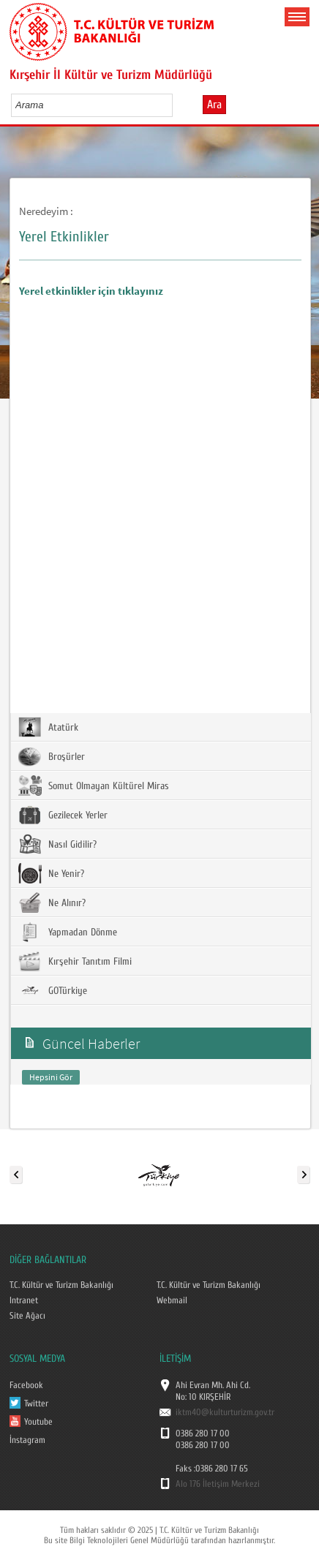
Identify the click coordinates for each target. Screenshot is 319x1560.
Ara (214, 104)
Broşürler (51, 756)
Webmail (172, 1300)
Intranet (24, 1300)
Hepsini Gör (50, 1076)
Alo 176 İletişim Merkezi (218, 1484)
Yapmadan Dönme (67, 932)
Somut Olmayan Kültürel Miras (93, 785)
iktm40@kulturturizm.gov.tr (225, 1412)
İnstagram (27, 1440)
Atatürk (48, 727)
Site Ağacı (27, 1316)
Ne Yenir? (51, 873)
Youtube (38, 1422)
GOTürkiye (52, 990)
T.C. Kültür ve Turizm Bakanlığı (61, 1285)
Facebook (26, 1385)
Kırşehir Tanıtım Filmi (75, 961)
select (177, 105)
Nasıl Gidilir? (57, 844)
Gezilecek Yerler (63, 815)
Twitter (36, 1403)
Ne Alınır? (52, 902)
